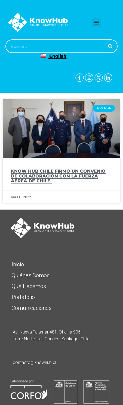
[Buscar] (110, 46)
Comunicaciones (31, 308)
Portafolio (23, 297)
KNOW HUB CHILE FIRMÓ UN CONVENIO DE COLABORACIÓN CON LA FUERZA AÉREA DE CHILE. (58, 176)
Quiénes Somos (31, 275)
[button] (96, 22)
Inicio (18, 264)
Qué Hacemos (29, 286)
